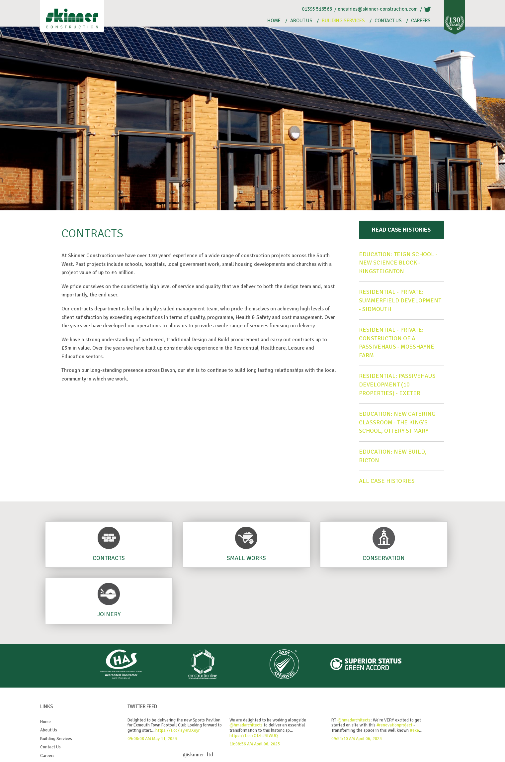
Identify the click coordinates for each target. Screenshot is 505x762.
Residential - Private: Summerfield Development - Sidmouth (400, 300)
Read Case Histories (401, 229)
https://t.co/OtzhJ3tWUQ (253, 735)
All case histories (387, 481)
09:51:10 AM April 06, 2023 (356, 738)
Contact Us (388, 20)
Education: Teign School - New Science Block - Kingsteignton (398, 263)
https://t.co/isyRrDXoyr (177, 730)
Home (274, 20)
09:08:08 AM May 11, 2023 (152, 738)
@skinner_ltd (198, 754)
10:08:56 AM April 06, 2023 (254, 744)
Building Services (343, 20)
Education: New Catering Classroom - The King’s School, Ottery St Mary (397, 422)
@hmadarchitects (246, 725)
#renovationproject (394, 725)
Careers (421, 20)
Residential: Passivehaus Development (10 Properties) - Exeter (397, 384)
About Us (301, 20)
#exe (414, 730)
